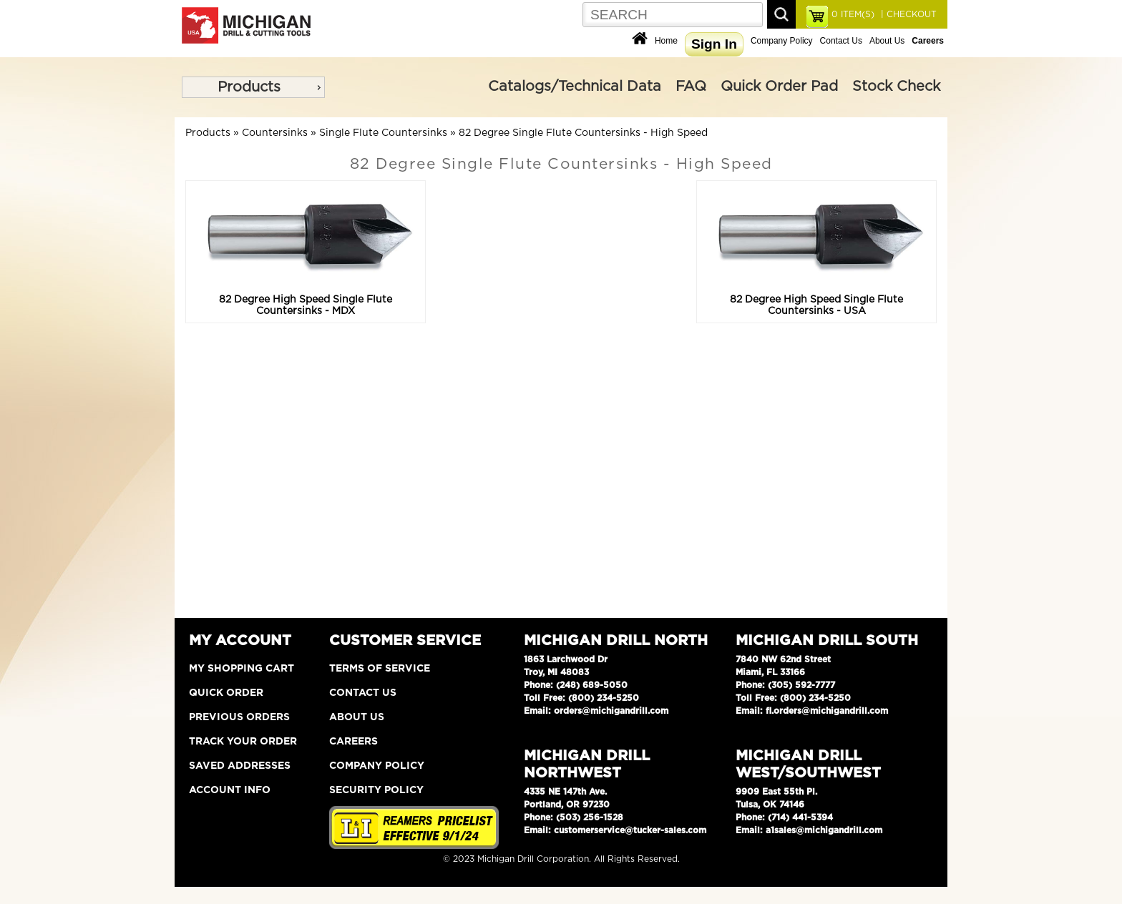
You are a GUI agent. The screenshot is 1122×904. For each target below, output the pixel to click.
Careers (353, 742)
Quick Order (226, 693)
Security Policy (376, 790)
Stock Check (896, 86)
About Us (886, 41)
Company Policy (782, 41)
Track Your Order (243, 742)
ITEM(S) (852, 14)
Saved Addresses (240, 766)
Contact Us (841, 41)
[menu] (253, 87)
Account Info (229, 790)
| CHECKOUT (907, 14)
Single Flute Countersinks (383, 133)
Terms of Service (379, 669)
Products (249, 87)
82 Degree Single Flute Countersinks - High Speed (583, 133)
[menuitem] (253, 87)
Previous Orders (239, 717)
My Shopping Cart (241, 669)
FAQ (690, 86)
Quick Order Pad (779, 86)
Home (666, 41)
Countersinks (275, 133)
